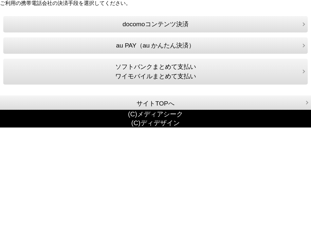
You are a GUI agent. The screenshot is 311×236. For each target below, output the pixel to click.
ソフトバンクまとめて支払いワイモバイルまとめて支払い (155, 71)
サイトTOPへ (155, 103)
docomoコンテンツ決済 (155, 24)
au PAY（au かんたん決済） (155, 45)
